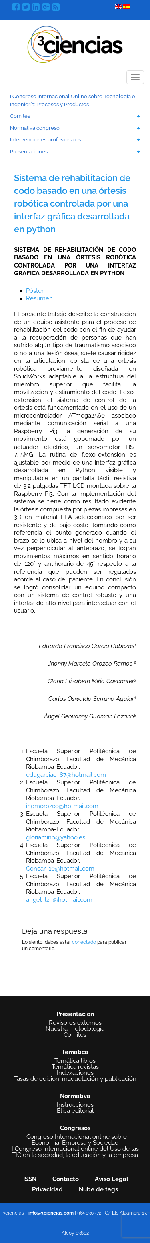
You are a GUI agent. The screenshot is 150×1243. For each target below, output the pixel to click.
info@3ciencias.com (51, 1213)
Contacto (65, 1179)
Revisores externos (75, 1023)
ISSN (29, 1179)
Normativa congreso (35, 128)
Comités (20, 116)
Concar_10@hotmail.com (60, 868)
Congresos (75, 1128)
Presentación (75, 1014)
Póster (35, 290)
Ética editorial (75, 1111)
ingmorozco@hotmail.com (62, 806)
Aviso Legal (111, 1179)
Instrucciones (75, 1105)
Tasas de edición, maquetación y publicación (75, 1079)
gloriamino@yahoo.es (55, 837)
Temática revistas (75, 1067)
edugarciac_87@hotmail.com (66, 774)
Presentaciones (29, 152)
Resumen (39, 298)
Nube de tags (98, 1189)
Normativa (75, 1096)
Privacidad (47, 1189)
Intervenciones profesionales (45, 140)
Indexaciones (75, 1073)
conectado (84, 942)
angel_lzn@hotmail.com (59, 899)
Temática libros (75, 1061)
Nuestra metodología (75, 1029)
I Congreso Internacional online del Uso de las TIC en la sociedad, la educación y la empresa (75, 1152)
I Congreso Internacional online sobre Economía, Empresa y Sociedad (75, 1140)
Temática (75, 1052)
